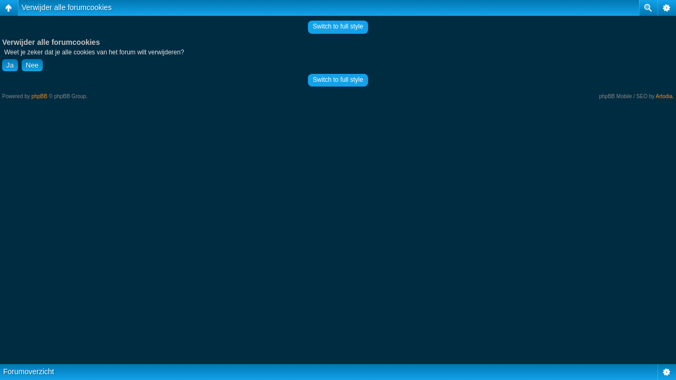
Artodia (664, 96)
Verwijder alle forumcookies (66, 7)
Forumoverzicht (28, 371)
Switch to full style (338, 26)
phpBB (40, 96)
